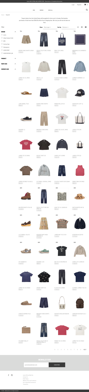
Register (79, 4)
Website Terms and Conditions (29, 380)
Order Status (25, 379)
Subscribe (57, 365)
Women (41, 10)
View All (50, 10)
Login (73, 4)
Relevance (65, 27)
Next (85, 349)
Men (34, 10)
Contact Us (25, 377)
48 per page (47, 27)
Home (2, 15)
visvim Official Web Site (28, 375)
